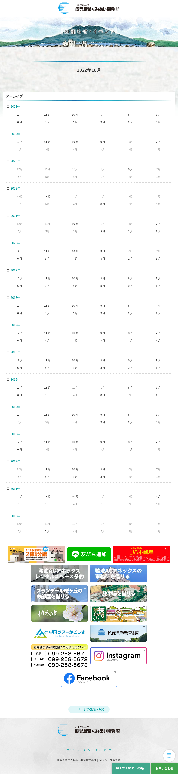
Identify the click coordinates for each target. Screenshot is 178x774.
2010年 (15, 516)
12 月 (20, 114)
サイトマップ (103, 750)
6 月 (19, 122)
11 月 (47, 114)
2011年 (15, 488)
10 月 (75, 114)
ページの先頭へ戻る (91, 709)
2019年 (15, 270)
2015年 (15, 379)
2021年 (15, 215)
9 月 (102, 141)
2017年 (15, 325)
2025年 (15, 106)
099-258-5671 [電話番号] (130, 768)
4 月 (75, 122)
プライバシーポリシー (80, 750)
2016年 (15, 352)
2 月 (130, 122)
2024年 (15, 134)
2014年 (15, 406)
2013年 (15, 434)
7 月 (158, 114)
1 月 (158, 231)
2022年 (15, 188)
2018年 (15, 297)
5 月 (47, 122)
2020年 (15, 243)
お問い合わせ (164, 768)
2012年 (15, 461)
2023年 (15, 161)
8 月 (130, 114)
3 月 (102, 122)
